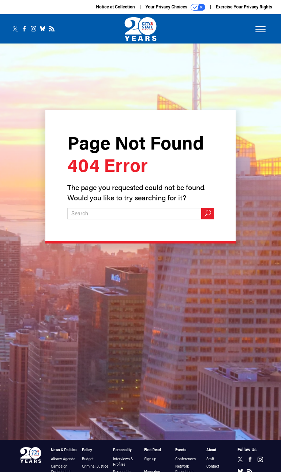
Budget (88, 459)
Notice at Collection (115, 7)
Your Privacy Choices (175, 7)
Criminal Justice (95, 466)
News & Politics (63, 450)
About (211, 450)
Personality (122, 450)
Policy (87, 450)
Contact (212, 466)
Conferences (185, 459)
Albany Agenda (63, 459)
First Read (152, 450)
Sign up (150, 459)
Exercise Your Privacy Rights (244, 7)
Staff (210, 459)
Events (180, 450)
